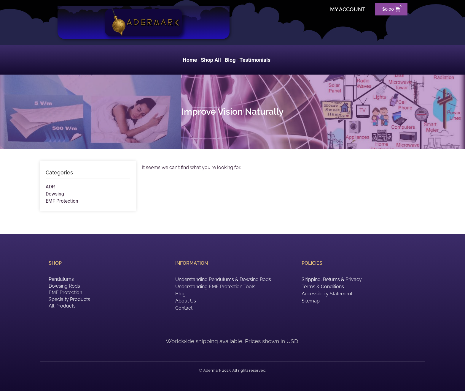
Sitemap (311, 301)
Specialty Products (69, 299)
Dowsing (55, 194)
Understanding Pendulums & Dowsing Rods (223, 279)
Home (192, 60)
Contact (183, 308)
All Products (62, 306)
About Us (185, 301)
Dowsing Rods (64, 286)
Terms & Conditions (323, 286)
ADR (50, 187)
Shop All (213, 60)
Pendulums (61, 279)
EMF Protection (62, 201)
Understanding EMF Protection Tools (215, 286)
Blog (233, 60)
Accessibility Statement (327, 294)
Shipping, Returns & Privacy (332, 279)
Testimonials (255, 60)
